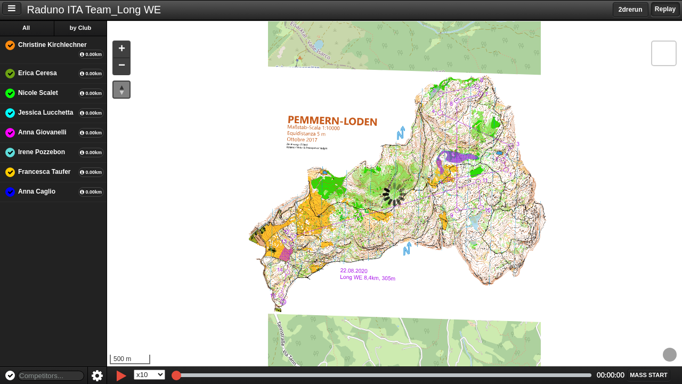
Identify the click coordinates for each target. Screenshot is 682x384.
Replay (665, 9)
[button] (121, 50)
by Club (80, 28)
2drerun (631, 9)
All (26, 28)
